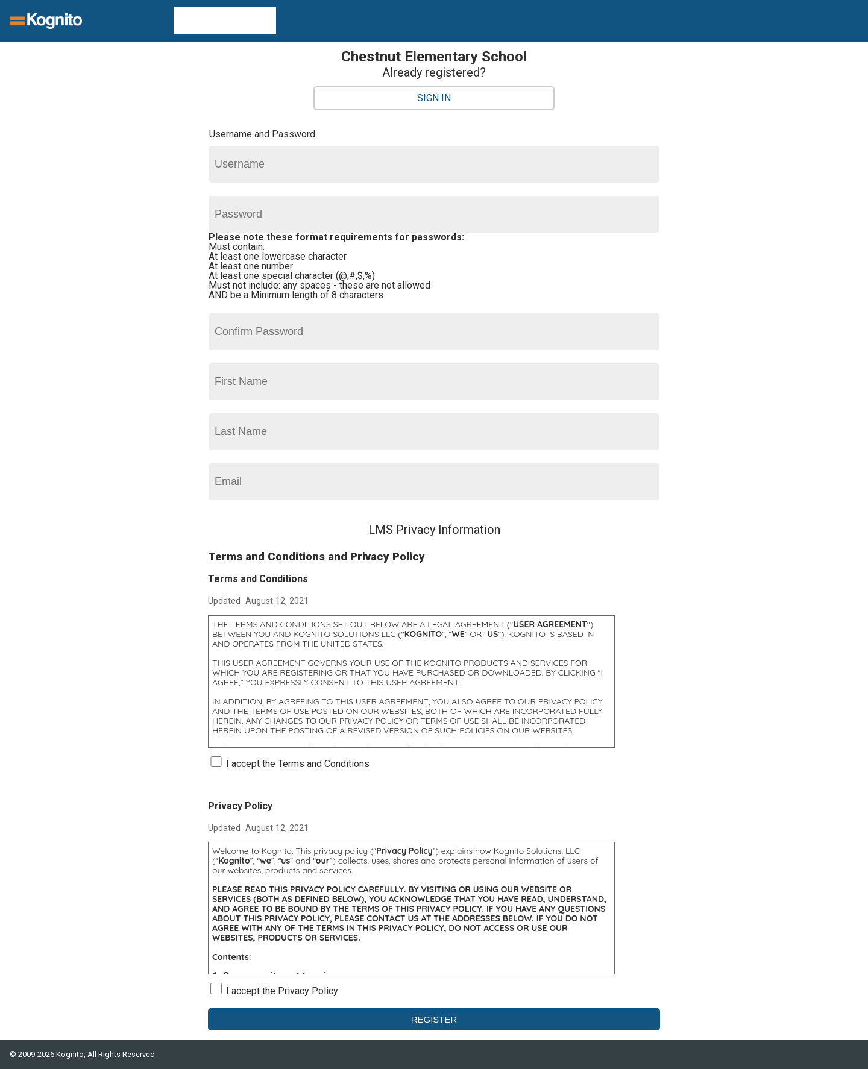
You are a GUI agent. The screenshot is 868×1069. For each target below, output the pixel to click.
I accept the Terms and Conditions (298, 764)
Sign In (434, 98)
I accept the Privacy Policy (282, 991)
